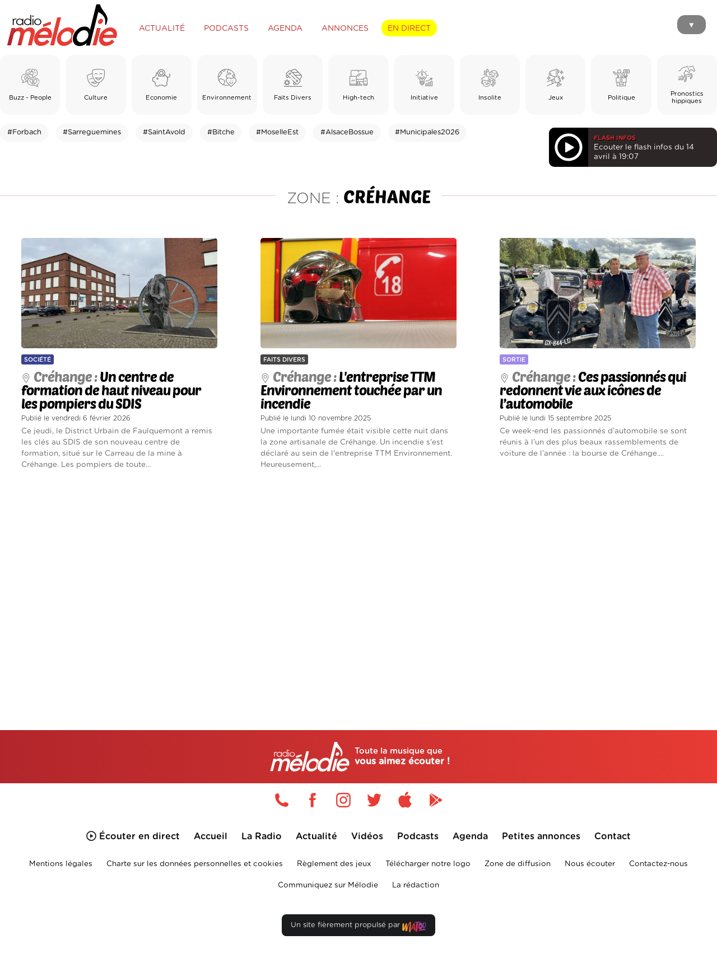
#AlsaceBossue (347, 132)
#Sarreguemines (92, 132)
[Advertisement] (358, 586)
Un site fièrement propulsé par (358, 927)
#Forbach (24, 132)
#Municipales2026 (427, 132)
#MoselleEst (277, 132)
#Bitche (221, 132)
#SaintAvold (164, 132)
